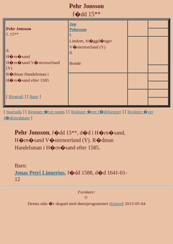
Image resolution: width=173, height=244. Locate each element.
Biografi (16, 96)
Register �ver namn (46, 111)
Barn (34, 96)
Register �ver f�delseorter (96, 111)
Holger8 (116, 203)
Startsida (14, 111)
